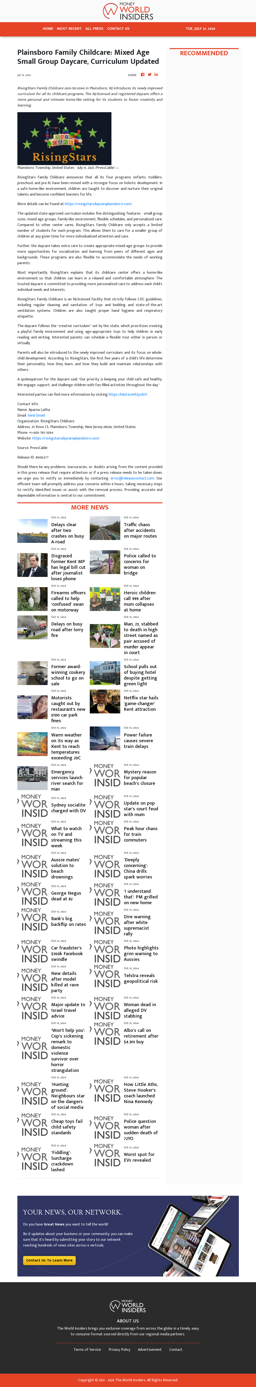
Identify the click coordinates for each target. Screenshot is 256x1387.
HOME (48, 28)
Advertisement (150, 1350)
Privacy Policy (119, 1350)
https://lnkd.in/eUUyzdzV (128, 394)
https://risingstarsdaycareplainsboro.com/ (98, 204)
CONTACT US (118, 28)
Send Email (36, 415)
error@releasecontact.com (132, 478)
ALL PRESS (94, 28)
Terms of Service (87, 1350)
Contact (175, 1350)
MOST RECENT (69, 28)
